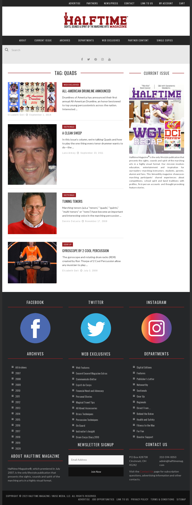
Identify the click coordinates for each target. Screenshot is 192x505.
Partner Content (138, 40)
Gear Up (67, 244)
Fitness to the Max (145, 425)
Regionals (141, 402)
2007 (18, 373)
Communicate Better (86, 379)
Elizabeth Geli (16, 114)
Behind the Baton (145, 414)
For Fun (140, 431)
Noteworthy (142, 385)
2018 (17, 437)
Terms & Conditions (162, 499)
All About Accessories (86, 408)
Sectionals (69, 127)
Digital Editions (144, 367)
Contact (129, 3)
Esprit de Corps (84, 385)
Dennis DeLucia (71, 221)
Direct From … (144, 408)
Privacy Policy (139, 499)
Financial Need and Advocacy (90, 391)
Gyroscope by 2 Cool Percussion (85, 250)
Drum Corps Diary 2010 (87, 437)
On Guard (80, 425)
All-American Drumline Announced (86, 90)
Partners (92, 3)
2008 (18, 379)
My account (166, 3)
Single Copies (165, 40)
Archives (65, 40)
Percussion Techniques (87, 420)
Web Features (82, 367)
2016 (17, 425)
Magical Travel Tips (85, 402)
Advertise (74, 3)
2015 (17, 419)
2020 (18, 448)
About (22, 40)
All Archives (21, 367)
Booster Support (145, 437)
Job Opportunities (103, 499)
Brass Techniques (84, 414)
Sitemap (181, 499)
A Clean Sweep (72, 133)
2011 (17, 396)
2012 (17, 402)
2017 (17, 431)
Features (141, 373)
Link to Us (147, 3)
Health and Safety (145, 419)
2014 (17, 414)
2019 (17, 443)
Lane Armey (69, 152)
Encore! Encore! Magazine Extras (91, 373)
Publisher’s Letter (145, 379)
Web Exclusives (111, 40)
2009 (18, 385)
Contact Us (146, 471)
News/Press (111, 3)
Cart (182, 3)
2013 (17, 408)
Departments (86, 40)
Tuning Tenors (72, 201)
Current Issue (43, 40)
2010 (17, 390)
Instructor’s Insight (85, 431)
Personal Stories (84, 396)
